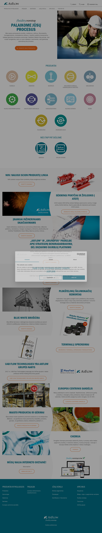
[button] (93, 3)
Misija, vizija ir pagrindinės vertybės (88, 494)
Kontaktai (61, 8)
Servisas (4, 501)
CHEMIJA (75, 449)
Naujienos (80, 491)
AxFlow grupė (81, 505)
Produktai (5, 491)
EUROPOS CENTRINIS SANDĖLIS (75, 401)
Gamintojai (5, 494)
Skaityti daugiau (26, 184)
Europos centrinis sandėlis (10, 505)
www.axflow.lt (27, 471)
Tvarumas (80, 501)
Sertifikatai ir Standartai (59, 498)
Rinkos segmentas (57, 491)
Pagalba (24, 8)
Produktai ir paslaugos (11, 8)
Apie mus (52, 8)
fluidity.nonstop (81, 498)
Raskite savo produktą (27, 48)
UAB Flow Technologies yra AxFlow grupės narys (27, 378)
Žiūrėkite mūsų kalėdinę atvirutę (75, 212)
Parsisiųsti (55, 494)
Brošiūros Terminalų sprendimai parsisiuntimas (75, 350)
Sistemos (33, 8)
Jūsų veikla (42, 8)
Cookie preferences (51, 525)
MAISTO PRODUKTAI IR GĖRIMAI (26, 425)
